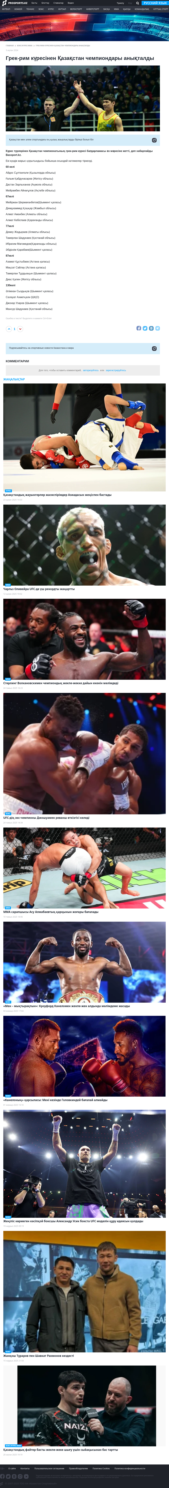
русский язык (155, 3)
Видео (71, 2)
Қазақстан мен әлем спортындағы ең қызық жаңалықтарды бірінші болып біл (83, 140)
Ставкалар (58, 2)
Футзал (62, 9)
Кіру (130, 3)
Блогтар (45, 2)
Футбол (6, 9)
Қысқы (126, 9)
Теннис (30, 9)
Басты (34, 2)
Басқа (106, 9)
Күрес (51, 9)
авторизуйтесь (91, 370)
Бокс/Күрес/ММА (24, 45)
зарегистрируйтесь (116, 370)
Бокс (41, 9)
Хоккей (18, 9)
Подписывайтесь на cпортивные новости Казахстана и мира (83, 348)
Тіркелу (120, 3)
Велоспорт (76, 9)
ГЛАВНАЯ (10, 45)
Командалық (142, 9)
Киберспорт (92, 9)
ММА (116, 9)
